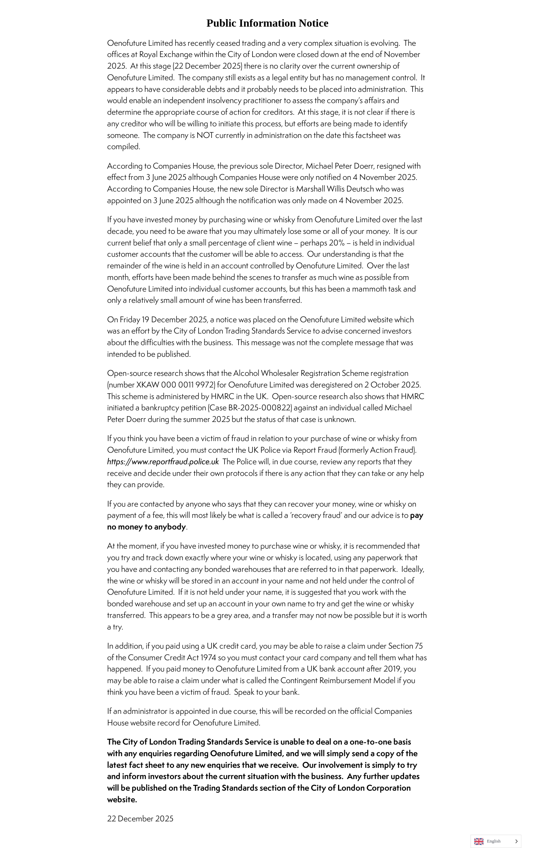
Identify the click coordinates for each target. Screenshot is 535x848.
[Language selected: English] (496, 841)
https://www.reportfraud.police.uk (163, 461)
